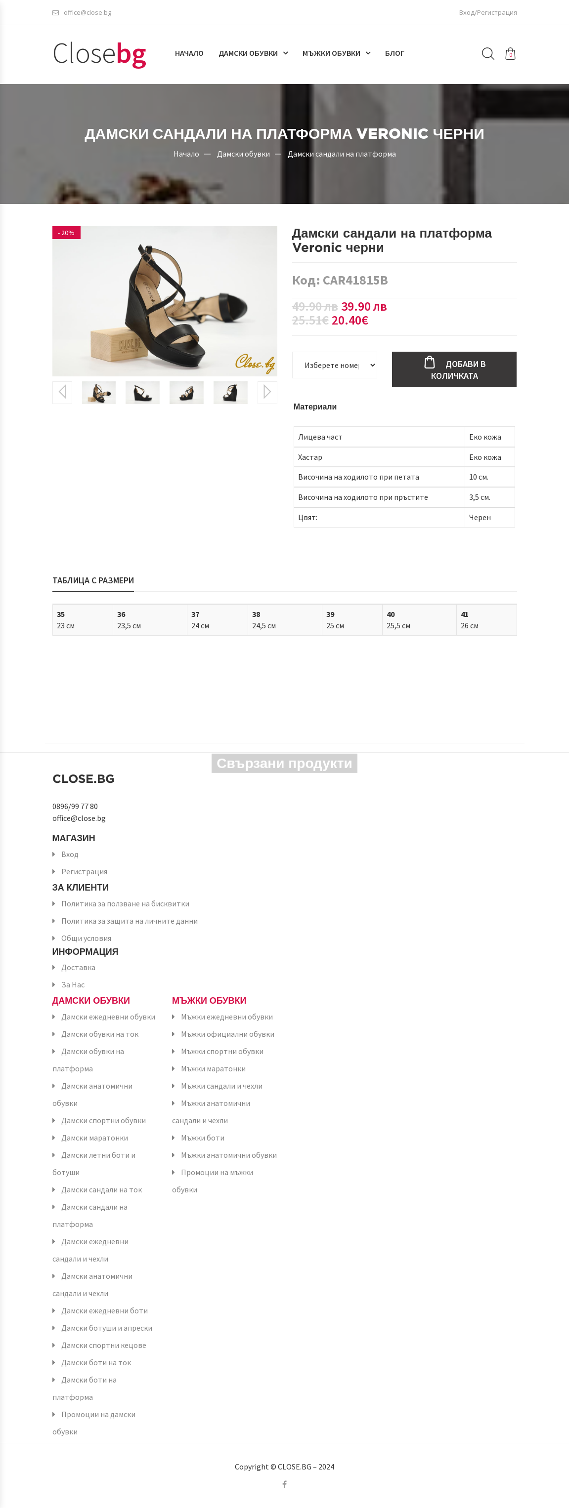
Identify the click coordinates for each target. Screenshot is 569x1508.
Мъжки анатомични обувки (229, 1155)
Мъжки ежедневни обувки (227, 1016)
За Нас (73, 984)
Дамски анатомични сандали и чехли (92, 1284)
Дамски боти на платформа (84, 1388)
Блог (394, 53)
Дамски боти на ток (96, 1362)
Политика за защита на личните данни (129, 921)
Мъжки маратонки (213, 1068)
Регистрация (84, 871)
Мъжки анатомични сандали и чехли (211, 1111)
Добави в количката (458, 369)
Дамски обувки (248, 53)
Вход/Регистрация (488, 12)
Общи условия (86, 938)
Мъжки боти (202, 1137)
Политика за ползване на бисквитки (125, 903)
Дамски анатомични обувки (92, 1094)
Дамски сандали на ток (101, 1189)
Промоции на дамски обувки (93, 1422)
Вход (70, 854)
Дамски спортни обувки (103, 1120)
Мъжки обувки (331, 53)
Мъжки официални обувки (227, 1034)
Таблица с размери (93, 580)
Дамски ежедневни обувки (108, 1016)
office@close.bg (81, 12)
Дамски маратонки (94, 1137)
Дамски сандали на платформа (342, 153)
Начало (189, 53)
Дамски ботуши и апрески (106, 1328)
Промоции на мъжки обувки (212, 1180)
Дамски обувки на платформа (88, 1059)
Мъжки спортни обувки (222, 1051)
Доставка (78, 967)
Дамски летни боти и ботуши (93, 1163)
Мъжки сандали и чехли (222, 1086)
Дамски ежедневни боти (104, 1310)
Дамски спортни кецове (103, 1345)
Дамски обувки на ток (99, 1034)
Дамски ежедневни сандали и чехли (90, 1249)
